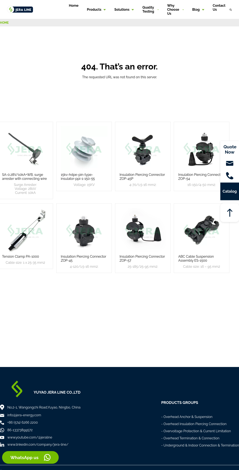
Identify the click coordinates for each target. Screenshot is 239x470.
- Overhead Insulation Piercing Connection (194, 424)
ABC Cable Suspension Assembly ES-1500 (196, 258)
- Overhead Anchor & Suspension (187, 417)
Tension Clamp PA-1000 (20, 256)
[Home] (20, 9)
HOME (4, 22)
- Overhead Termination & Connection (190, 438)
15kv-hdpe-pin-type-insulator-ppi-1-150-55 (78, 177)
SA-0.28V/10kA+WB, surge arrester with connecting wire (24, 177)
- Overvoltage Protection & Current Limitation (196, 431)
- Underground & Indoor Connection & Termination (200, 445)
